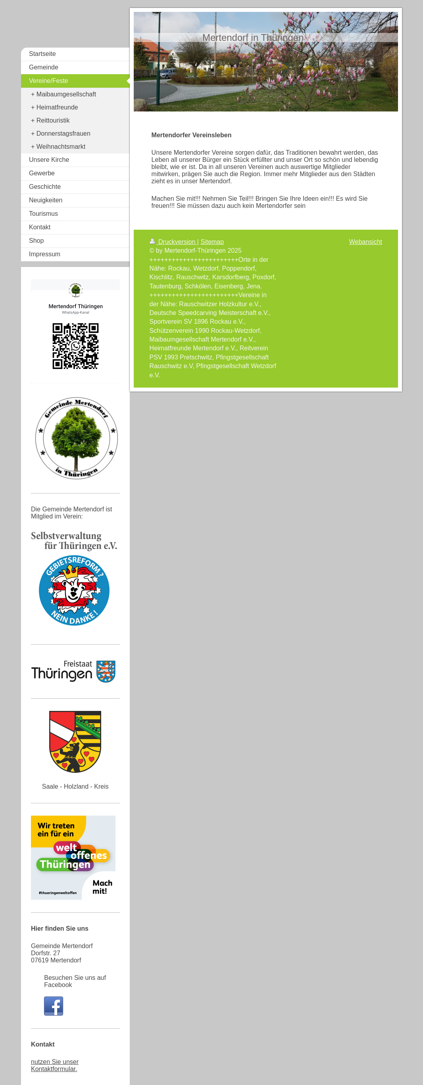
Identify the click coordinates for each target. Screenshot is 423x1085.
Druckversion (173, 241)
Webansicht (365, 241)
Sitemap (212, 241)
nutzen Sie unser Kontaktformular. (55, 1065)
